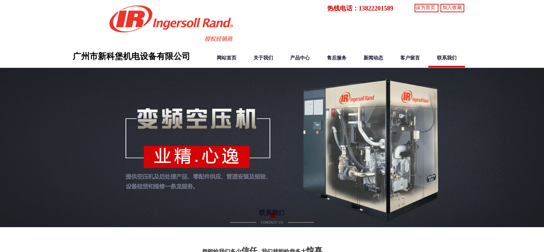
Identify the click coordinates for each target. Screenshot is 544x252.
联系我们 (447, 58)
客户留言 (410, 58)
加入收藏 (452, 7)
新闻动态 (373, 58)
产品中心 (300, 58)
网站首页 (226, 58)
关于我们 (263, 58)
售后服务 (336, 58)
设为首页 (425, 7)
